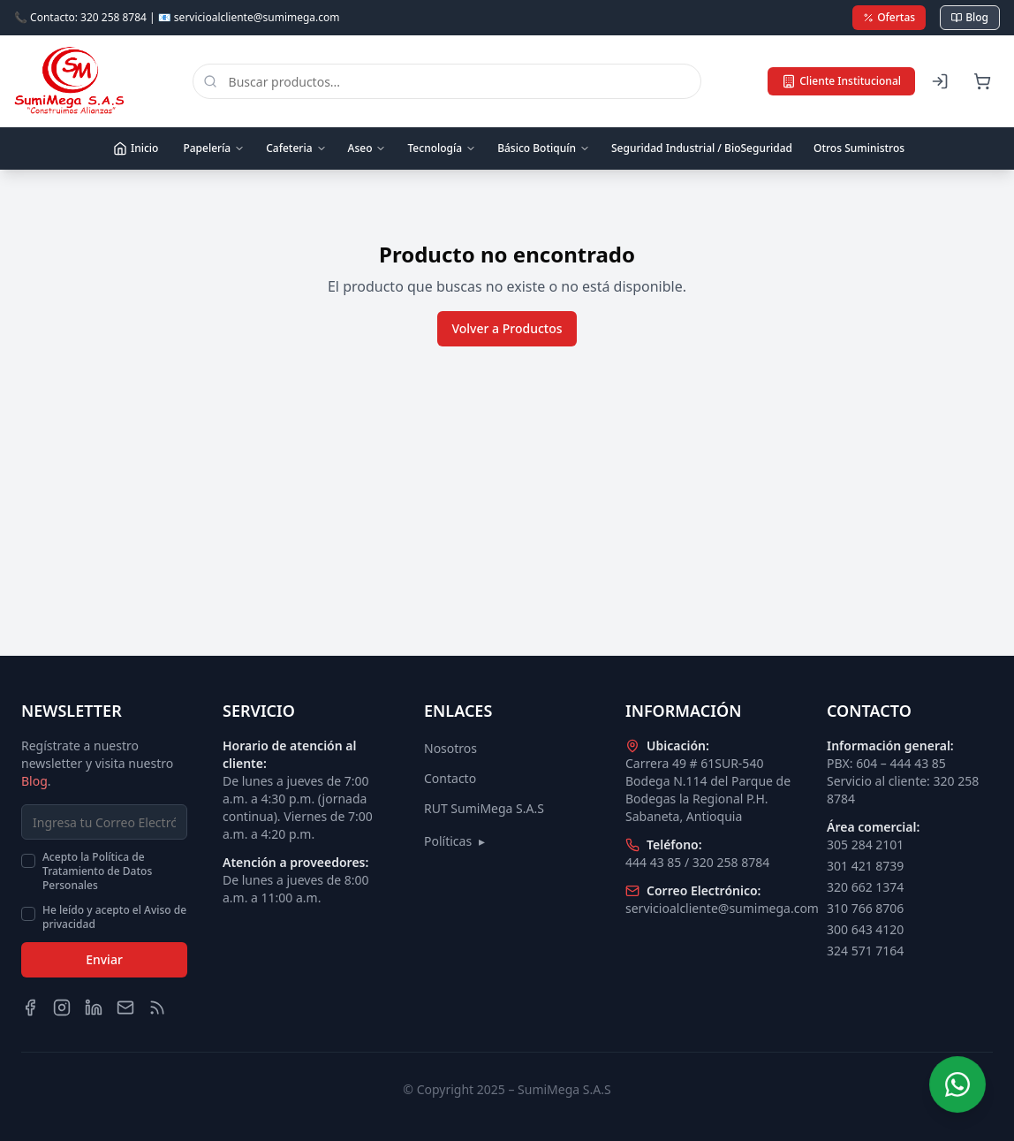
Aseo (367, 148)
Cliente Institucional (841, 80)
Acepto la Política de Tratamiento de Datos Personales (97, 871)
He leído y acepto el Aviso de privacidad (114, 917)
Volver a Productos (506, 328)
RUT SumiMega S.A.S (484, 808)
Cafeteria (296, 148)
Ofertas (889, 17)
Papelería (214, 148)
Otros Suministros (858, 148)
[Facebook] (30, 1007)
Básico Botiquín (543, 148)
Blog (969, 17)
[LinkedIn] (93, 1007)
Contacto (450, 778)
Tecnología (441, 148)
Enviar (104, 959)
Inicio (135, 148)
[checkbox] (28, 861)
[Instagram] (62, 1007)
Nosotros (450, 748)
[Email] (125, 1007)
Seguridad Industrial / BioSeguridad (701, 148)
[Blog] (157, 1007)
